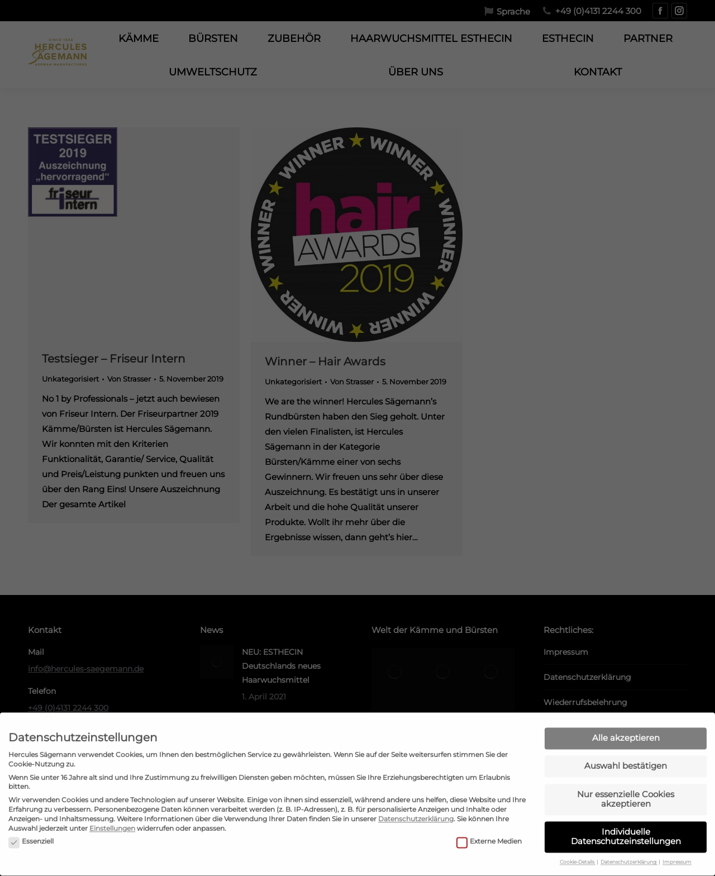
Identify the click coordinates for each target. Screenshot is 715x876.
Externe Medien (489, 821)
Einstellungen (112, 808)
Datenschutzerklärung (416, 798)
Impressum (677, 842)
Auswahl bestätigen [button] (625, 746)
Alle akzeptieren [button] (626, 717)
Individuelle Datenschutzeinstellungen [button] (626, 816)
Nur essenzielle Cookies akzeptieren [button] (625, 779)
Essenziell (31, 821)
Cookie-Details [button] (577, 842)
